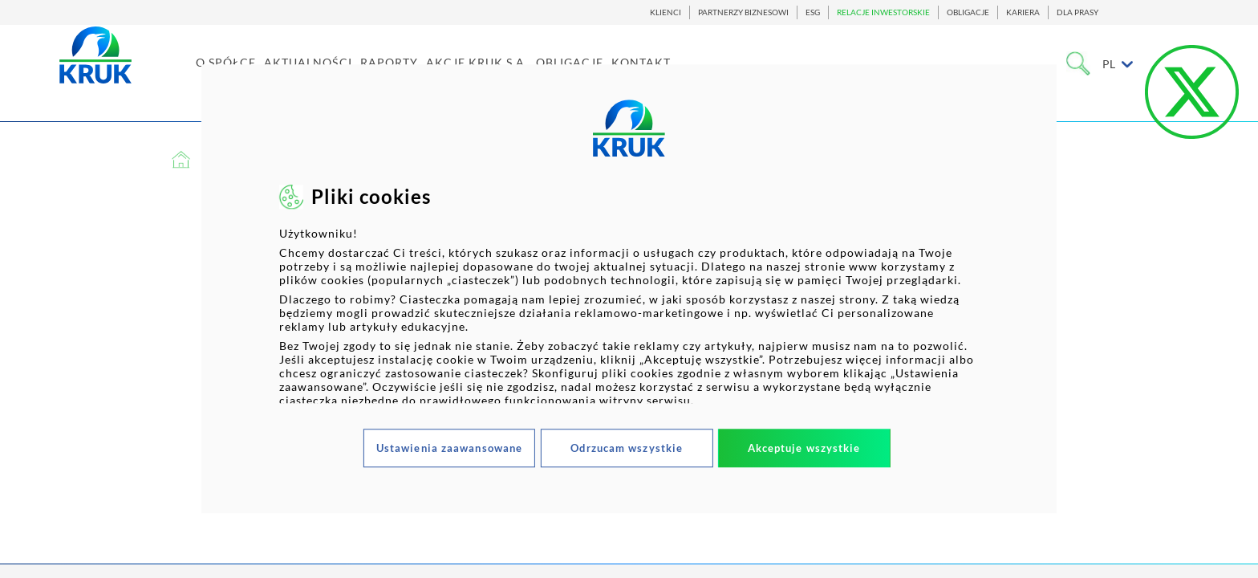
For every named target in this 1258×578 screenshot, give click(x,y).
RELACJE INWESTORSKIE (883, 12)
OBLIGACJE (968, 12)
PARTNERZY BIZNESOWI (743, 12)
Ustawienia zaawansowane (449, 448)
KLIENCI (665, 12)
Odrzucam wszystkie (626, 448)
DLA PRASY (1077, 12)
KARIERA (1023, 12)
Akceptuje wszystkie (804, 448)
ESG (813, 12)
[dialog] (629, 288)
